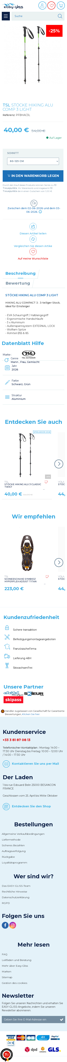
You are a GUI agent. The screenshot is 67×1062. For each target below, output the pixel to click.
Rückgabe (8, 856)
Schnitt (13, 153)
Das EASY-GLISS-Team (16, 885)
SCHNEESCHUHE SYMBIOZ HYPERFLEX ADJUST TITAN (20, 579)
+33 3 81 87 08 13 (16, 740)
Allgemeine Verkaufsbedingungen (23, 833)
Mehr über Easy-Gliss (15, 965)
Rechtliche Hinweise (14, 891)
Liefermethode (11, 839)
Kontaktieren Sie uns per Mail (35, 763)
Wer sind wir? (34, 876)
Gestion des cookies (14, 983)
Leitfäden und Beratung (16, 960)
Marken (6, 971)
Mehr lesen (34, 944)
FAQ (4, 954)
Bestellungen (33, 824)
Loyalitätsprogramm (14, 862)
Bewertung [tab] (18, 283)
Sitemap (7, 977)
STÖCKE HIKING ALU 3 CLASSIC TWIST (22, 484)
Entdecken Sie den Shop (31, 806)
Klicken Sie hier (31, 714)
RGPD (6, 903)
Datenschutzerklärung (15, 897)
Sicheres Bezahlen (13, 845)
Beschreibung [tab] (20, 273)
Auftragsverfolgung (14, 851)
